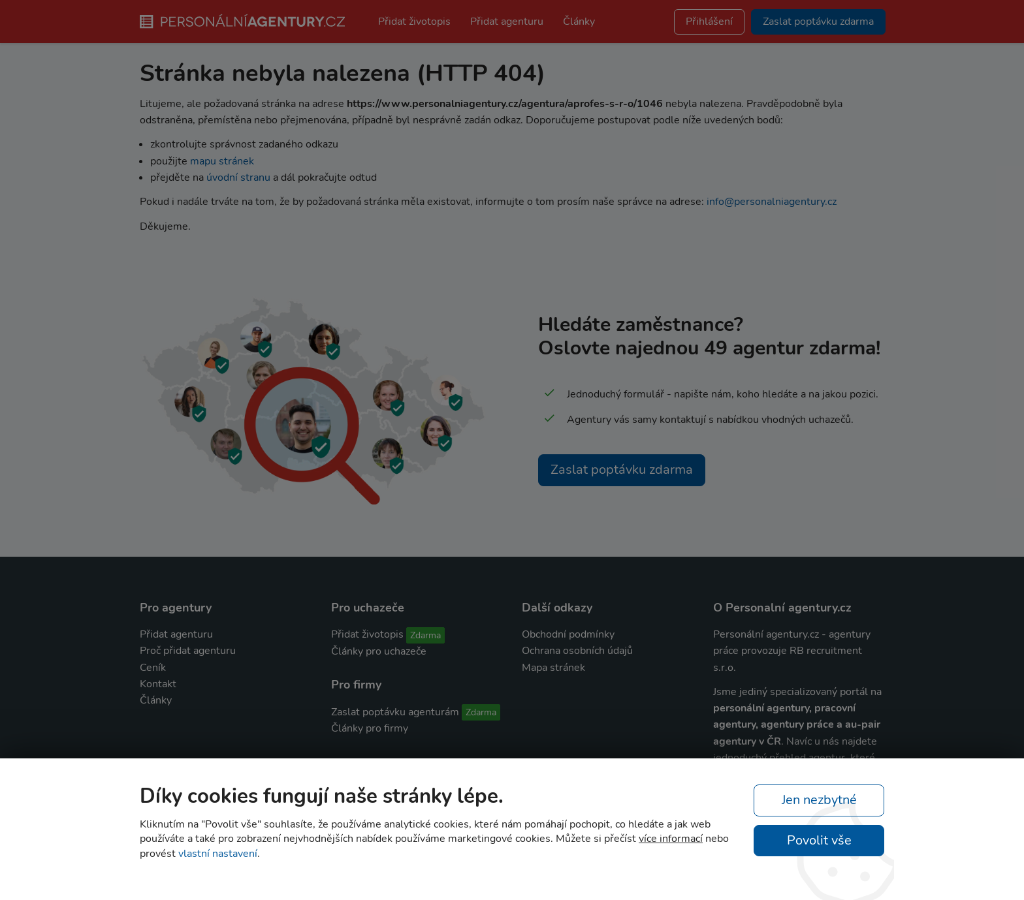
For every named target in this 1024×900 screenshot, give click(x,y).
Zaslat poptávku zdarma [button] (818, 21)
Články (579, 21)
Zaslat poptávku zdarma (622, 469)
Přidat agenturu (506, 21)
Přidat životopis (414, 21)
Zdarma (425, 635)
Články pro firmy (369, 728)
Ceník (153, 667)
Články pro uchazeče (378, 651)
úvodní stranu (238, 177)
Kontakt (158, 684)
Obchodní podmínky (568, 634)
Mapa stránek (553, 667)
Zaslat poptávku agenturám (395, 712)
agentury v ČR (747, 741)
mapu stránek (222, 161)
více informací (671, 838)
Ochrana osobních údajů (577, 651)
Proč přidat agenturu (188, 651)
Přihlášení (709, 21)
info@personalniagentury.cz (772, 201)
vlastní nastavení (217, 853)
